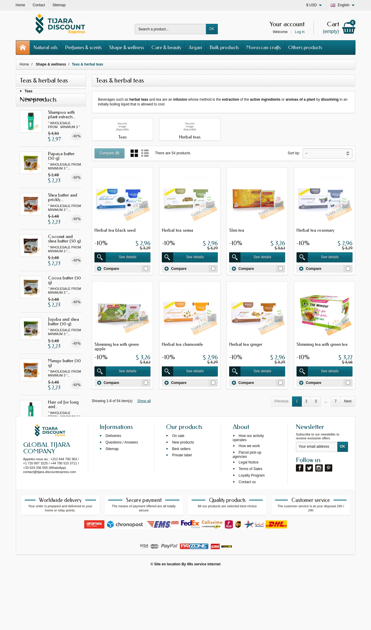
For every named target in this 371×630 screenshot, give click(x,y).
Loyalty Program (252, 531)
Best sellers (181, 505)
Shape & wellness (126, 47)
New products (183, 498)
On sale (178, 492)
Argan (195, 47)
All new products (51, 459)
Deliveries (113, 492)
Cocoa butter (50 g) (64, 298)
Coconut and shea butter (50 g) (64, 257)
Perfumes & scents (83, 47)
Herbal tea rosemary (316, 230)
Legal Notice (249, 518)
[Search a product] (170, 29)
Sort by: (294, 153)
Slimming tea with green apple (116, 346)
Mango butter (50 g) (64, 381)
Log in (300, 32)
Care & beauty (166, 47)
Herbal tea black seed (115, 230)
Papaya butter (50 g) (61, 174)
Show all (143, 401)
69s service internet (204, 620)
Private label (182, 511)
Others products (305, 47)
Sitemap (112, 505)
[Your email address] (316, 503)
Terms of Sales (250, 525)
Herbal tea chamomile (182, 344)
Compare (108, 268)
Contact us (247, 538)
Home (24, 64)
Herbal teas (34, 100)
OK (211, 29)
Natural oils (45, 47)
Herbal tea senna (177, 230)
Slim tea (236, 230)
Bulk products (224, 47)
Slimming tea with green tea (322, 344)
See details (115, 257)
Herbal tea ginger (245, 344)
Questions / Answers (121, 498)
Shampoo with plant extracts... (61, 132)
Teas (28, 93)
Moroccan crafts (263, 47)
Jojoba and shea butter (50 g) (63, 340)
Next (348, 401)
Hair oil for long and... (63, 422)
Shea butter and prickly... (62, 215)
